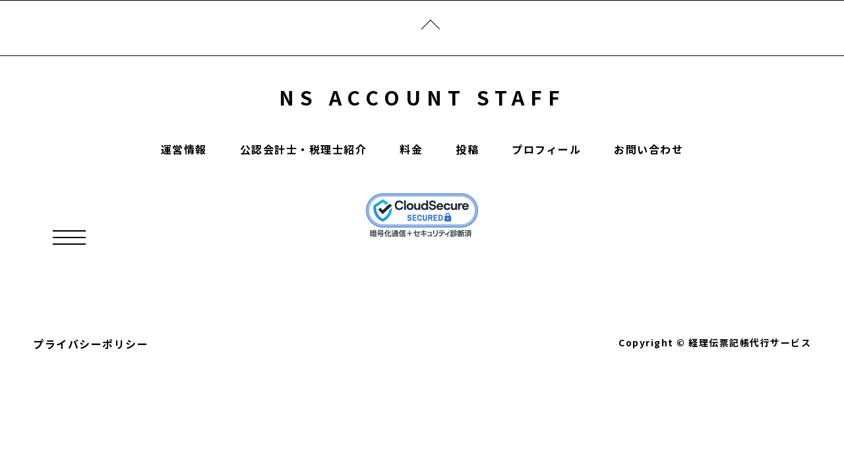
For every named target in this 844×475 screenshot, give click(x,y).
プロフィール (546, 149)
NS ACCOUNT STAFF (422, 96)
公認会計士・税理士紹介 (303, 149)
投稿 (467, 149)
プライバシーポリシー (90, 344)
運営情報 (184, 149)
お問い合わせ (648, 149)
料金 (411, 149)
